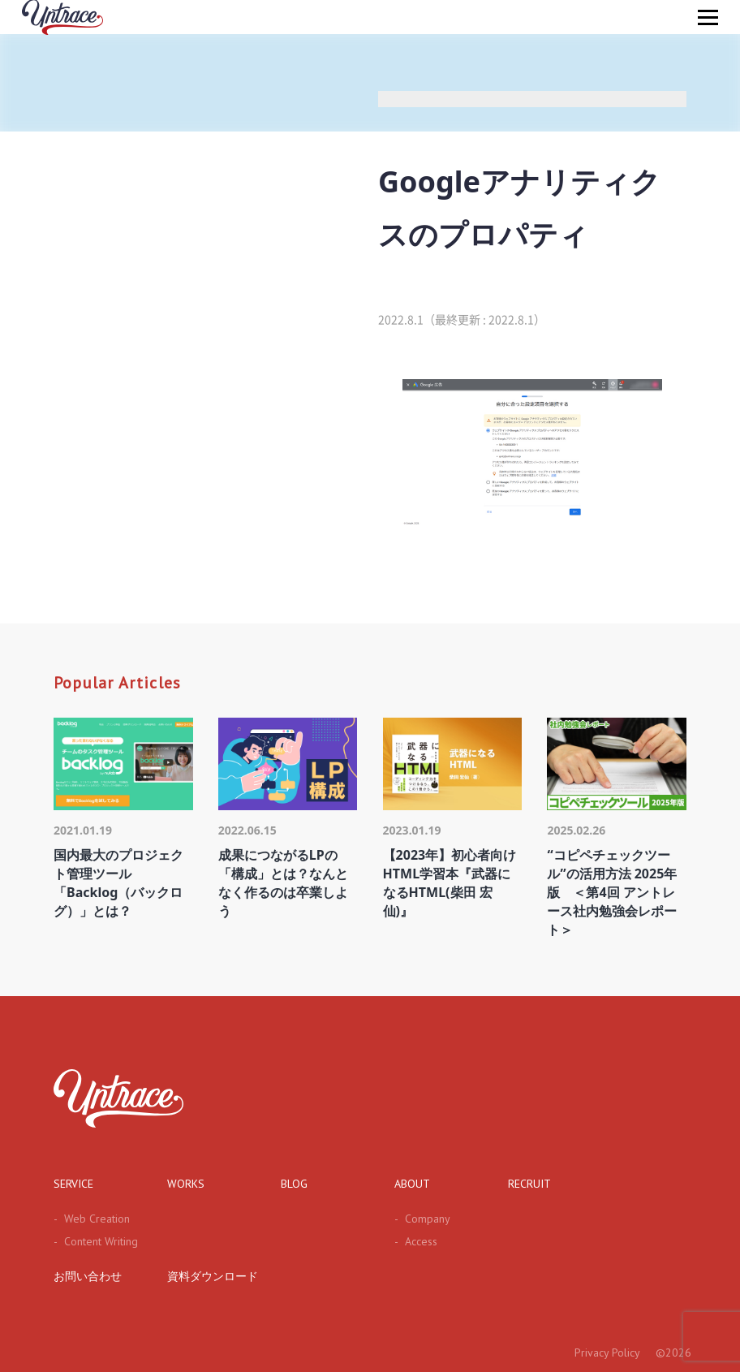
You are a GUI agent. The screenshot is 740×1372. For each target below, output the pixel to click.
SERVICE (73, 1183)
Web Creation (92, 1218)
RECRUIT (529, 1183)
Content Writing (96, 1241)
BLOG (294, 1183)
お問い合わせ (88, 1276)
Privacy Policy (607, 1352)
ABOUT (412, 1183)
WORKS (185, 1183)
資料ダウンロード (212, 1276)
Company (422, 1218)
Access (415, 1241)
